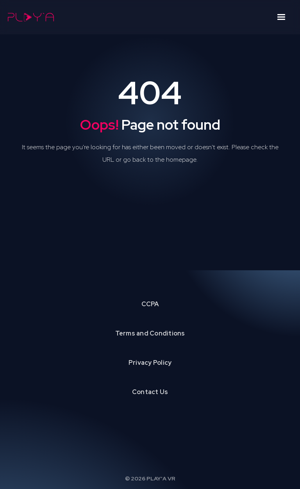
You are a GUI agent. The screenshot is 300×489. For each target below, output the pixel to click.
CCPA (150, 304)
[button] (281, 17)
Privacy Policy (150, 363)
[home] (31, 17)
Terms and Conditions (150, 333)
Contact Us (150, 392)
